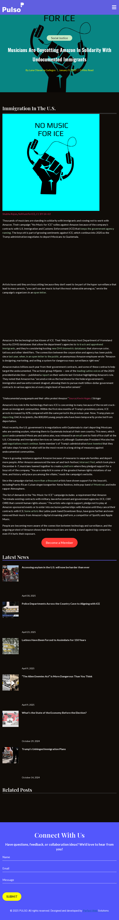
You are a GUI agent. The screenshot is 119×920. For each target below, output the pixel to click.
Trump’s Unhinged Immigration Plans (44, 749)
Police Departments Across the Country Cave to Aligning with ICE (61, 603)
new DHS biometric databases (69, 348)
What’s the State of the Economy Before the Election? (54, 712)
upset (5, 435)
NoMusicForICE (26, 213)
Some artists (31, 511)
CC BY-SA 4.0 (43, 213)
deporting (8, 416)
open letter (40, 292)
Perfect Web (96, 910)
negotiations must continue (23, 443)
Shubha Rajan (9, 213)
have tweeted (95, 443)
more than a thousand (46, 480)
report (45, 374)
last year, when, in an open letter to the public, (34, 356)
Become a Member (59, 543)
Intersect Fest (87, 462)
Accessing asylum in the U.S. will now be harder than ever (56, 567)
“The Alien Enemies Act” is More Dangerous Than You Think (57, 676)
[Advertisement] (26, 261)
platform (68, 466)
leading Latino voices (89, 370)
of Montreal (98, 484)
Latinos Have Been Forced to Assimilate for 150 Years (54, 639)
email (79, 435)
